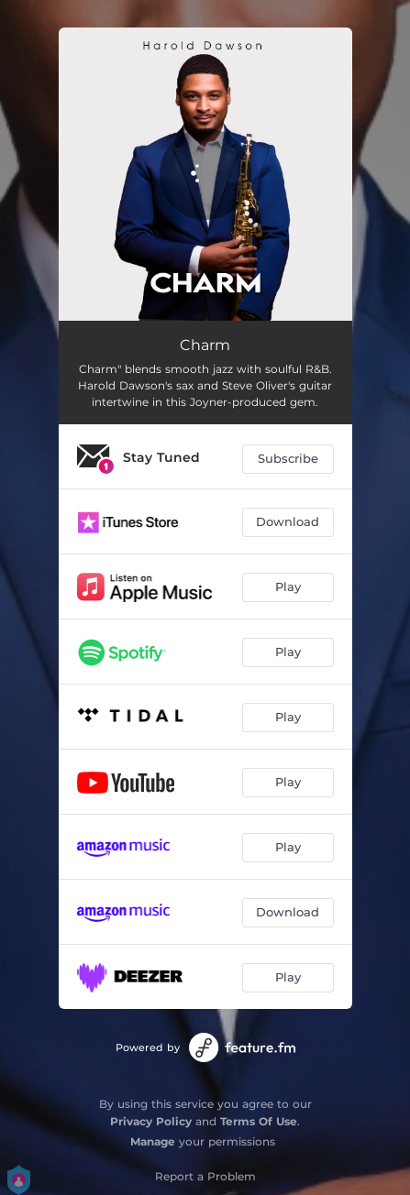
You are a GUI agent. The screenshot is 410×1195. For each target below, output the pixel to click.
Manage (152, 1141)
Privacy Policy (151, 1121)
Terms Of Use (258, 1121)
